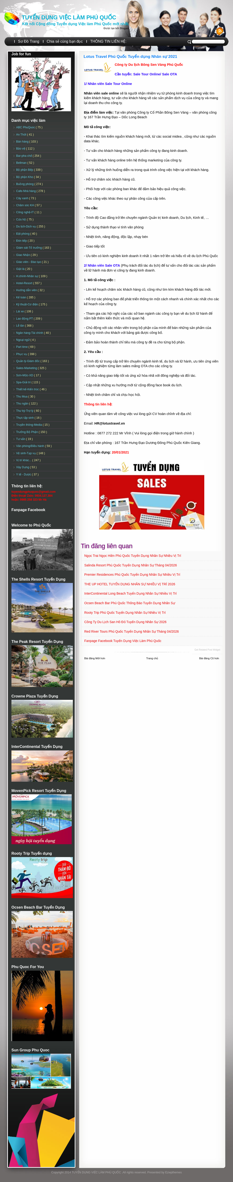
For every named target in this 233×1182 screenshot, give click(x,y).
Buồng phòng (25, 184)
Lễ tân (20, 325)
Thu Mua (22, 396)
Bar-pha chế (24, 155)
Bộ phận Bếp (25, 169)
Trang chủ (152, 658)
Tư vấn (21, 439)
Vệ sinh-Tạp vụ (26, 453)
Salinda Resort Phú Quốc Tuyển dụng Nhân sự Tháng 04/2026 (130, 565)
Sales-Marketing (27, 368)
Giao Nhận (23, 255)
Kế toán (21, 297)
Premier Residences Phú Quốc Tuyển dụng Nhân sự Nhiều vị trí (132, 574)
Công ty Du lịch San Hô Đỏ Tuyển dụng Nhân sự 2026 (125, 622)
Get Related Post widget (207, 650)
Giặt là (20, 269)
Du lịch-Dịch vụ (26, 226)
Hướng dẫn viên (27, 290)
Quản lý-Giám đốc (28, 361)
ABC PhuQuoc (26, 127)
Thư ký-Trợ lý (25, 410)
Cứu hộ (21, 219)
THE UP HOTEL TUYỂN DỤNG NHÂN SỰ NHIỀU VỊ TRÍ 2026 (129, 584)
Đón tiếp (22, 240)
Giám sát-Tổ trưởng (29, 247)
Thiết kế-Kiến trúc (28, 389)
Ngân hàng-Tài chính (30, 333)
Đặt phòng (23, 233)
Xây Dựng (23, 467)
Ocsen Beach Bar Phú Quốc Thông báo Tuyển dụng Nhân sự (129, 603)
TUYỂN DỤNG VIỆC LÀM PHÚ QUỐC (69, 17)
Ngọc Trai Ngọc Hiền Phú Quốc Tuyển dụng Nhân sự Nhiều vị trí (132, 556)
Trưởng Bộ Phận (27, 432)
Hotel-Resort (24, 283)
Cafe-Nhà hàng (26, 191)
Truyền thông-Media (29, 424)
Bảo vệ (21, 148)
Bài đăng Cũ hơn (209, 658)
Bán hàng (22, 141)
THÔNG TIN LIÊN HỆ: (108, 41)
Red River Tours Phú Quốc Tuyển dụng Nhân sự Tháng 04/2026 (131, 631)
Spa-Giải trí (24, 382)
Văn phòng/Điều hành (30, 446)
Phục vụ (22, 354)
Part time (22, 347)
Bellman (21, 162)
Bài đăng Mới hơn (94, 658)
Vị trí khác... (24, 460)
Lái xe (20, 311)
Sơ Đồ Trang (28, 41)
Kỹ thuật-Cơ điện (27, 304)
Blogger (124, 28)
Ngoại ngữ (23, 340)
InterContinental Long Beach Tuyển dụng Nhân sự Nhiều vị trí (130, 593)
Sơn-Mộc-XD (25, 375)
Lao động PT (25, 318)
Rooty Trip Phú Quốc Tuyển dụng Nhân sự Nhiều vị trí (125, 612)
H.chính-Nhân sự (27, 276)
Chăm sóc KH (25, 205)
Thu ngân (22, 403)
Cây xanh (22, 198)
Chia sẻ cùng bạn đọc (65, 41)
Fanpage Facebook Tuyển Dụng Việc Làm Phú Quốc (122, 641)
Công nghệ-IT (25, 212)
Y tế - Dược (24, 474)
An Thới (21, 134)
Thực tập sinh (25, 417)
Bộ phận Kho (25, 177)
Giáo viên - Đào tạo (29, 262)
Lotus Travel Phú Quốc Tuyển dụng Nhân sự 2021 (130, 56)
